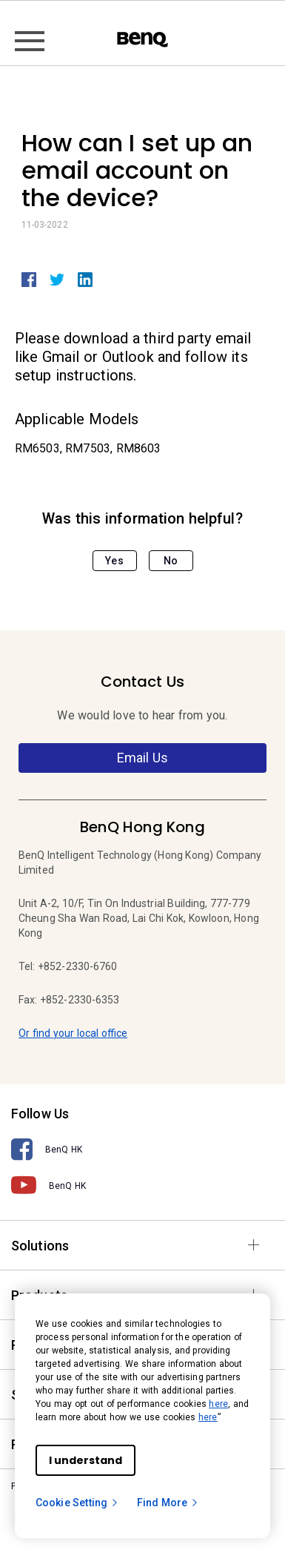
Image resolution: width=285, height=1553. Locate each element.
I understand (85, 1460)
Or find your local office (73, 1033)
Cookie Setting (77, 1503)
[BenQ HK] (142, 1150)
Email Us (142, 757)
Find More (168, 1503)
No (171, 561)
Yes (114, 561)
